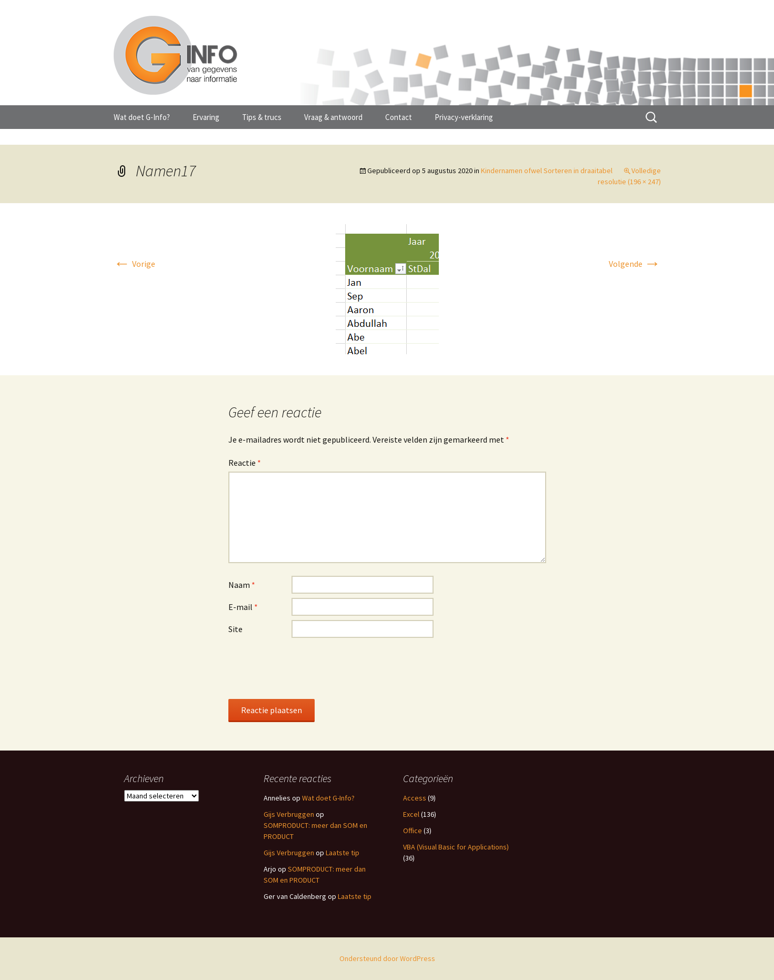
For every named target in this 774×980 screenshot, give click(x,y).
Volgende (635, 263)
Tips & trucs (262, 117)
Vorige (134, 263)
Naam (241, 584)
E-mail (243, 607)
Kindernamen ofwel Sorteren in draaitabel (546, 170)
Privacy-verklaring (464, 117)
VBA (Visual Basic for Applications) (456, 847)
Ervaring (206, 117)
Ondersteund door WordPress (387, 958)
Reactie (244, 462)
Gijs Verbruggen (289, 814)
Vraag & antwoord (333, 117)
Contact (398, 117)
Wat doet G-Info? (142, 117)
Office (412, 830)
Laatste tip (342, 852)
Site (235, 629)
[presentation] (308, 667)
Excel (411, 814)
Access (414, 798)
